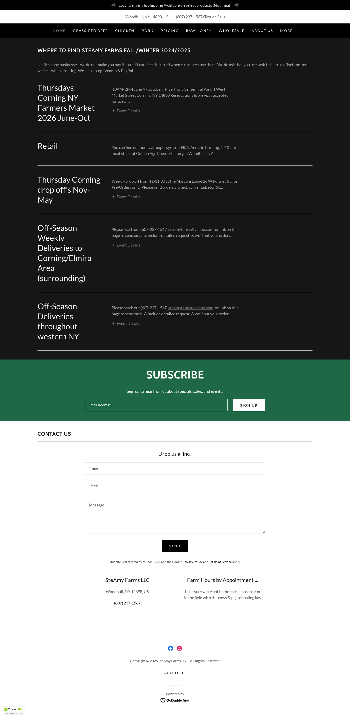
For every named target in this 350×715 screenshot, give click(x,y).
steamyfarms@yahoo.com (190, 229)
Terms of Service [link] (220, 562)
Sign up (249, 405)
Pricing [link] (170, 30)
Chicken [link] (125, 30)
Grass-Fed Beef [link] (90, 30)
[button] (288, 30)
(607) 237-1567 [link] (189, 16)
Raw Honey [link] (199, 30)
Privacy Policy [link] (192, 562)
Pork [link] (148, 30)
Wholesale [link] (231, 30)
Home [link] (59, 30)
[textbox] (156, 405)
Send (175, 546)
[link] (170, 648)
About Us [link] (262, 30)
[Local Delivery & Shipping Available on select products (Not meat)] (175, 5)
